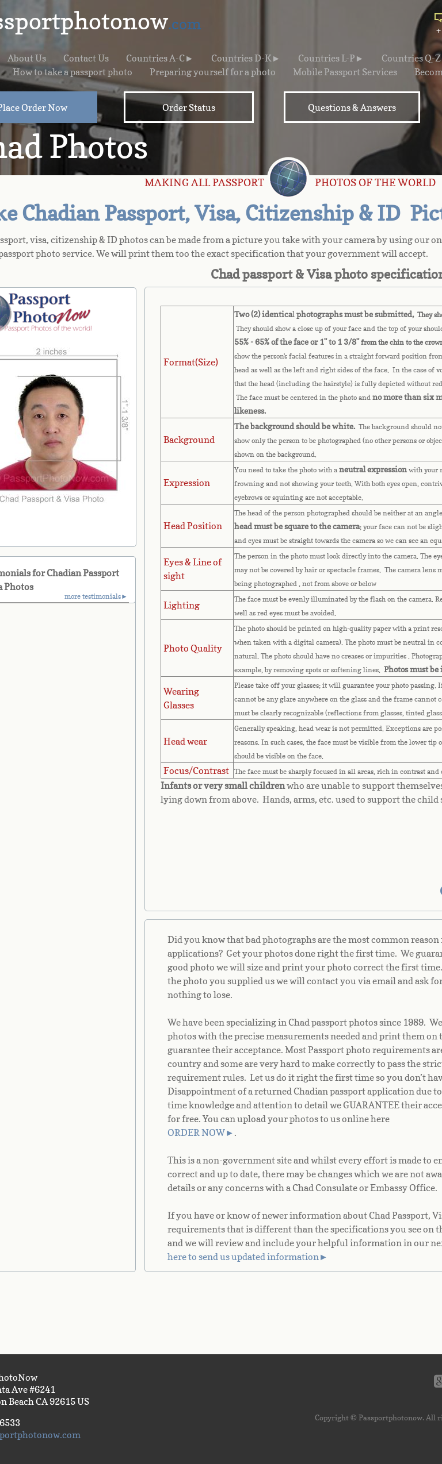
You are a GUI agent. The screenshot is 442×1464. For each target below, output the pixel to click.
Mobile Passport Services (345, 72)
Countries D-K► (246, 58)
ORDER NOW (196, 1132)
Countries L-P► (331, 58)
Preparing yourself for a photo (213, 72)
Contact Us (86, 58)
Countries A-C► (160, 58)
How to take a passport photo (72, 72)
